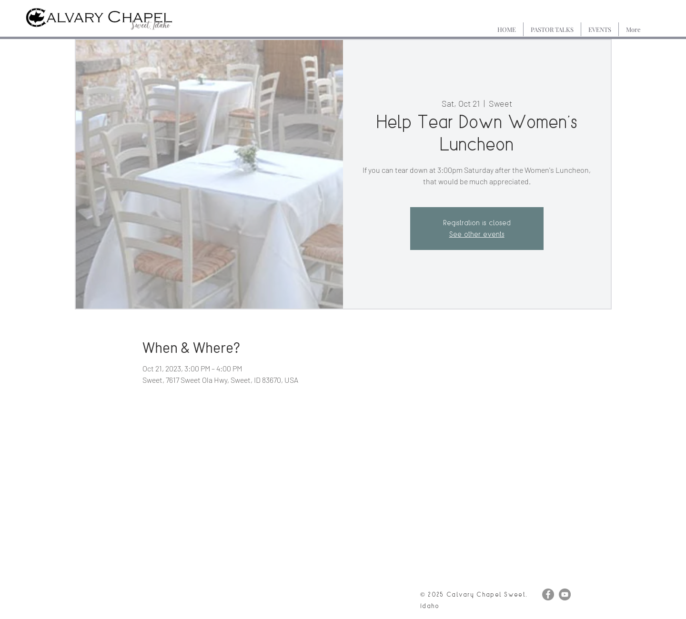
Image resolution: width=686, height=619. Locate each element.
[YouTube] (565, 594)
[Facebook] (548, 594)
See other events (476, 234)
